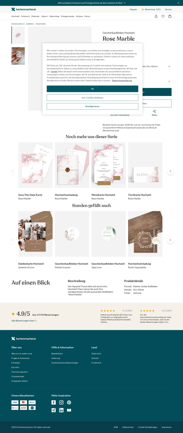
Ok (92, 89)
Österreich (96, 353)
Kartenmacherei (17, 24)
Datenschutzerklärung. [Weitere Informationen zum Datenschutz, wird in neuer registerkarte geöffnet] (122, 80)
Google (54, 71)
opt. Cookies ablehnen (92, 97)
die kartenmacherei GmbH (23, 9)
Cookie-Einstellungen (147, 427)
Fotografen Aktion (19, 381)
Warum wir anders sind (21, 353)
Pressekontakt (17, 376)
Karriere (15, 367)
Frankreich (96, 363)
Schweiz (95, 358)
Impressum (167, 427)
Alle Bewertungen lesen (23, 320)
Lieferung (55, 358)
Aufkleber (30, 24)
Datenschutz (128, 427)
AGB (116, 427)
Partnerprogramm (19, 372)
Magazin (133, 9)
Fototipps (15, 363)
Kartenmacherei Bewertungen (64, 363)
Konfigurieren (92, 106)
